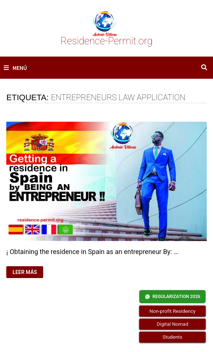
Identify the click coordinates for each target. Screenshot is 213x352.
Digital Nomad (172, 324)
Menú (15, 67)
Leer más (27, 272)
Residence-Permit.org (107, 41)
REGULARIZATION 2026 (172, 296)
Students (172, 337)
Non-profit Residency (172, 311)
